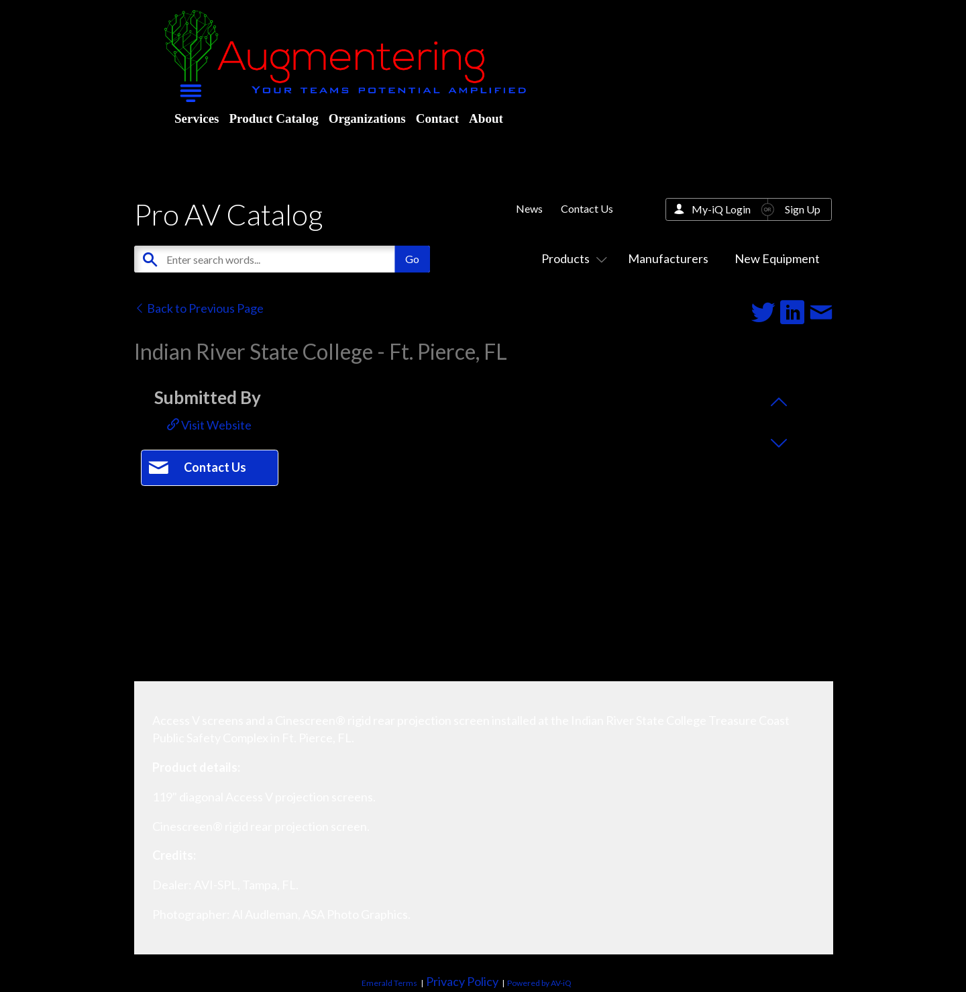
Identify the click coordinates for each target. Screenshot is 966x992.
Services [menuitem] (196, 118)
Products (571, 258)
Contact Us (587, 208)
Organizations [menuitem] (367, 118)
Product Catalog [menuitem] (273, 118)
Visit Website (209, 424)
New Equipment (777, 258)
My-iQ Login (721, 209)
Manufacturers (668, 258)
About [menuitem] (486, 118)
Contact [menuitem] (437, 118)
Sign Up (802, 209)
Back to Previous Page (199, 308)
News (529, 208)
